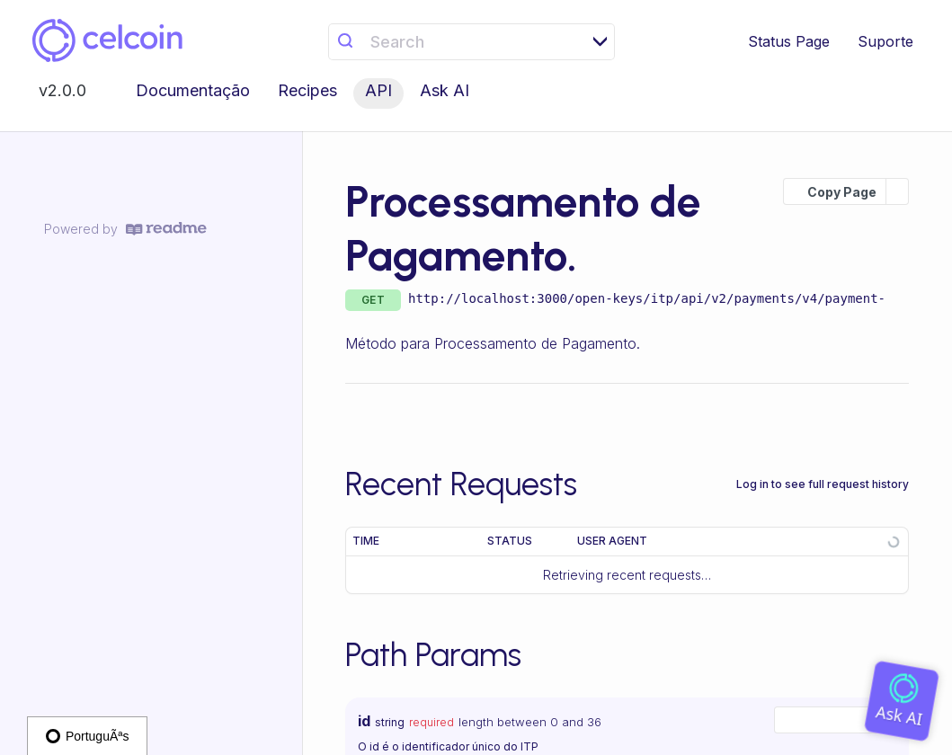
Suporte (885, 41)
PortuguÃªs (87, 736)
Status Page (789, 41)
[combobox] (837, 719)
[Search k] (471, 41)
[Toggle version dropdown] (73, 93)
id (364, 721)
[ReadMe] (166, 228)
